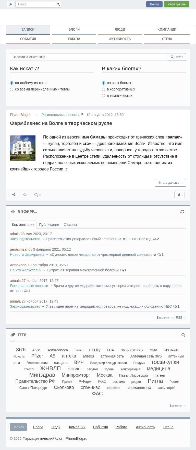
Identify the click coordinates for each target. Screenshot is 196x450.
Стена (167, 39)
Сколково (64, 387)
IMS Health (171, 350)
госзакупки (165, 362)
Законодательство (25, 239)
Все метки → (177, 405)
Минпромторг (76, 375)
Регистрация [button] (177, 4)
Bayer (78, 350)
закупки (92, 369)
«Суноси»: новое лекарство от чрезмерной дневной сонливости (103, 254)
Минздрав (42, 375)
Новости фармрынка (27, 254)
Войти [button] (154, 4)
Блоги (74, 29)
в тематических (117, 96)
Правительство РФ (35, 381)
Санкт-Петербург (33, 388)
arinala (15, 281)
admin (15, 234)
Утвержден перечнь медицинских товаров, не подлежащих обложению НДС (109, 306)
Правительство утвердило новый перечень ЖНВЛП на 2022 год (98, 239)
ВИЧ (79, 362)
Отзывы (70, 225)
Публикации (49, 225)
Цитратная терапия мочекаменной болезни (83, 270)
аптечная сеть (112, 356)
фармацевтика (139, 388)
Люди (120, 29)
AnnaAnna (18, 265)
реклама (119, 382)
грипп (29, 369)
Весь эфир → (165, 317)
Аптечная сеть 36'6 (146, 356)
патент (159, 375)
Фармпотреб (166, 388)
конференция (130, 369)
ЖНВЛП (50, 368)
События (28, 39)
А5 (52, 356)
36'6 (21, 349)
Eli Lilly (94, 350)
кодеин (109, 369)
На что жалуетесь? (25, 270)
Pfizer (37, 356)
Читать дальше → (170, 182)
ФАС (97, 393)
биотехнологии (37, 363)
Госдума (139, 363)
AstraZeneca (58, 350)
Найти (177, 57)
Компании (166, 29)
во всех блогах (116, 83)
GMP (153, 350)
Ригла (155, 381)
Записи (28, 30)
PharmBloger (20, 115)
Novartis (19, 356)
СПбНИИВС (90, 388)
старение (113, 388)
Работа (74, 39)
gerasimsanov (21, 249)
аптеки (88, 356)
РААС (102, 382)
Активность (120, 39)
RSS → (181, 317)
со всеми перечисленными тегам (40, 89)
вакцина (61, 363)
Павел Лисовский (133, 375)
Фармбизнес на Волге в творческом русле (61, 123)
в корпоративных (118, 89)
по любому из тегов (28, 83)
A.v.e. (36, 350)
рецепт (136, 382)
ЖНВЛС (74, 369)
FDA (110, 350)
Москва (104, 375)
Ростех (174, 382)
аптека (69, 356)
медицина (158, 368)
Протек (67, 382)
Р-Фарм (85, 381)
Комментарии (23, 225)
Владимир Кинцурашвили (108, 363)
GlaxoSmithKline (132, 350)
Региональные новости (60, 115)
